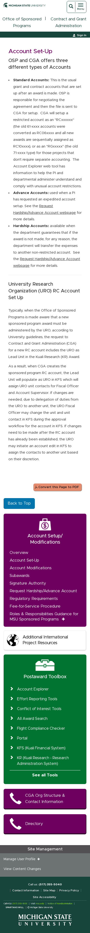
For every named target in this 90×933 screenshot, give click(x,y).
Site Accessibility (44, 897)
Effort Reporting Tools (37, 699)
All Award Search (32, 719)
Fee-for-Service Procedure (35, 606)
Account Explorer (33, 689)
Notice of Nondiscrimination (60, 904)
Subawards (20, 576)
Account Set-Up (24, 560)
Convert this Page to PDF (58, 487)
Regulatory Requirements (34, 599)
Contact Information (25, 890)
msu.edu (40, 904)
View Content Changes (22, 869)
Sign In (81, 35)
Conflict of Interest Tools (39, 709)
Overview (19, 553)
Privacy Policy (69, 890)
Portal (22, 738)
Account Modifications (31, 568)
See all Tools (45, 775)
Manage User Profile (20, 859)
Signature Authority (28, 583)
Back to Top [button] (19, 503)
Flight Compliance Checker (41, 728)
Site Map (49, 890)
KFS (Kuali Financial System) (41, 748)
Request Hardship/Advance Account (43, 591)
